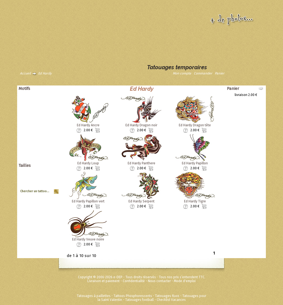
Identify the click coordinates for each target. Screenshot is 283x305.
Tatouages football (139, 300)
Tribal (52, 130)
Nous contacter (159, 281)
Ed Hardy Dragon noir (141, 125)
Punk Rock (49, 118)
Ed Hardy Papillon (195, 163)
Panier (219, 73)
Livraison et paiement (103, 281)
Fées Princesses (44, 157)
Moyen (52, 179)
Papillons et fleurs (43, 110)
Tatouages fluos (167, 296)
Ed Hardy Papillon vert (88, 201)
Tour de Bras (47, 187)
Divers (52, 141)
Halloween (49, 122)
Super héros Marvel (42, 153)
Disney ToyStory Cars (41, 149)
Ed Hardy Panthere (141, 163)
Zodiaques (49, 137)
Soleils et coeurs (44, 126)
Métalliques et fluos (42, 160)
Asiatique (50, 103)
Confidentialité (134, 281)
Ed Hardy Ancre (88, 125)
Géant (52, 172)
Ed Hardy (45, 73)
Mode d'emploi (185, 281)
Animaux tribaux (45, 99)
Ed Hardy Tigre (195, 201)
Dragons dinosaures (41, 106)
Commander (203, 73)
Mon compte (182, 73)
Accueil (25, 73)
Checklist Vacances (171, 300)
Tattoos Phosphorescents (133, 296)
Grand (52, 176)
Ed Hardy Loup (88, 163)
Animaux (50, 95)
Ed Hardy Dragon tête (195, 125)
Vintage (51, 133)
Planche (50, 183)
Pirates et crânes (44, 114)
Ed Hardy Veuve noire (88, 239)
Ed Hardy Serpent (141, 201)
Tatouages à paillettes (94, 296)
